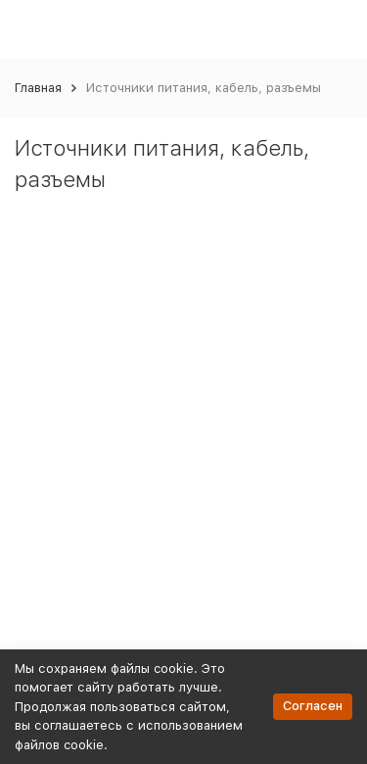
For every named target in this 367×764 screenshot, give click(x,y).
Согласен (313, 705)
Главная (38, 87)
